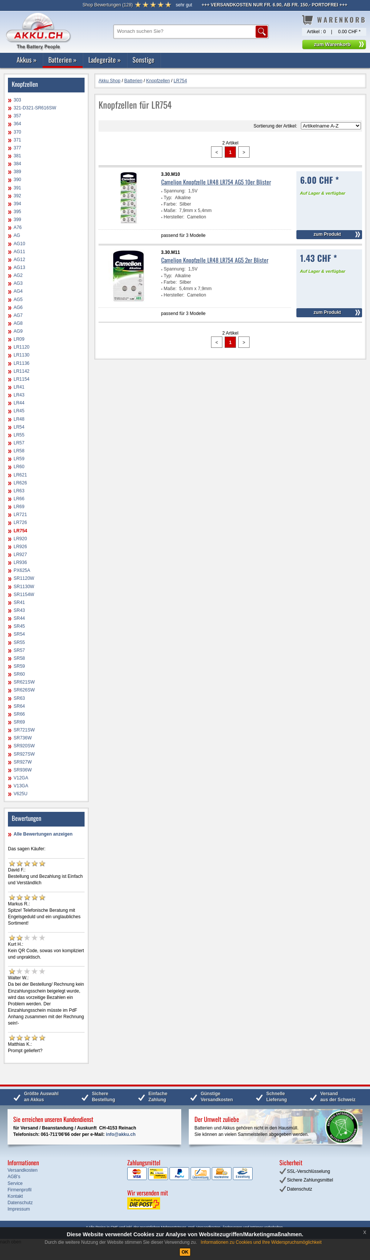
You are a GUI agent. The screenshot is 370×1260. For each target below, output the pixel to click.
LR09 (19, 339)
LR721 (20, 514)
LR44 (19, 403)
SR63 (19, 698)
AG (17, 235)
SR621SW (24, 682)
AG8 (18, 323)
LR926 (20, 546)
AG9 (18, 331)
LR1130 (21, 355)
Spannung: (175, 191)
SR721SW (24, 730)
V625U (21, 793)
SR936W (23, 770)
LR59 (19, 458)
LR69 (19, 506)
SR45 (19, 626)
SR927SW (24, 754)
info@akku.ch (121, 1134)
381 (17, 155)
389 (17, 171)
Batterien (62, 60)
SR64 (19, 706)
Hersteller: (174, 217)
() (107, 5)
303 (17, 100)
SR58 (19, 658)
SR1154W (24, 594)
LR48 (19, 419)
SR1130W (24, 586)
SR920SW (24, 745)
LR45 (19, 410)
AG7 (18, 315)
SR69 (19, 722)
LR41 (19, 387)
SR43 (19, 610)
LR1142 (21, 371)
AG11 (19, 251)
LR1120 (21, 347)
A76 (18, 227)
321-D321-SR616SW (35, 108)
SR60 (19, 674)
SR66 (19, 714)
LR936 (20, 562)
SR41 (19, 602)
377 (17, 148)
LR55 (19, 435)
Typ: (168, 197)
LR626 (20, 483)
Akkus (27, 60)
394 (17, 203)
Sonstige (143, 60)
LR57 (19, 443)
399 (17, 219)
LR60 (19, 466)
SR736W (23, 738)
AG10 (19, 243)
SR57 (19, 650)
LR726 (20, 522)
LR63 (19, 490)
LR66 (19, 498)
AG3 (18, 283)
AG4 (18, 291)
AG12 (19, 259)
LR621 (20, 475)
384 (17, 163)
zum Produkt (327, 234)
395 (17, 211)
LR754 (20, 530)
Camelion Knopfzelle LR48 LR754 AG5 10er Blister (216, 181)
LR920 (20, 538)
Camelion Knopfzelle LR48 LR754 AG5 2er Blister (214, 259)
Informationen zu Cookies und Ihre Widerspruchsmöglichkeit (261, 1242)
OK (185, 1252)
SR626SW (24, 690)
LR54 (19, 427)
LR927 (20, 554)
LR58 (19, 450)
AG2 (18, 275)
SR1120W (24, 578)
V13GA (21, 785)
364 (17, 123)
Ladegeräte (104, 60)
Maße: (170, 210)
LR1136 (21, 363)
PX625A (22, 570)
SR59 (19, 666)
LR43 (19, 395)
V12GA (21, 778)
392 (17, 195)
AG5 (18, 299)
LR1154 (21, 379)
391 (17, 188)
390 (17, 179)
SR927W (23, 762)
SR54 (19, 634)
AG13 (19, 267)
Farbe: (170, 204)
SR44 (19, 618)
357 (17, 115)
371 (17, 140)
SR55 (19, 642)
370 (17, 132)
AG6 (18, 307)
